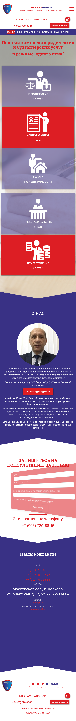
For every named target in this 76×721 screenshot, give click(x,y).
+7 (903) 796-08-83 (38, 579)
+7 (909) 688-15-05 (38, 575)
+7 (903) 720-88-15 (22, 25)
